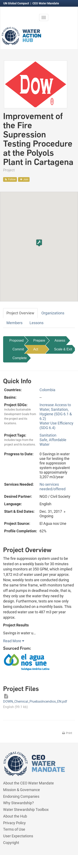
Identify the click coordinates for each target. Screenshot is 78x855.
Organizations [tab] (52, 313)
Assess (59, 340)
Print (67, 733)
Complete (19, 358)
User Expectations (18, 836)
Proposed (16, 340)
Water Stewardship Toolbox (26, 809)
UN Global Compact (16, 3)
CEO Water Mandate (45, 3)
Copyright (11, 842)
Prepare (39, 340)
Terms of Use (14, 829)
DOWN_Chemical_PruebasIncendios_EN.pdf (35, 701)
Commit (18, 349)
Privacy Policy (14, 823)
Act (35, 349)
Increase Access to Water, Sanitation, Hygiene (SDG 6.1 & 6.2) (56, 412)
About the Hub (15, 816)
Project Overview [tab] (20, 313)
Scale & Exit (63, 349)
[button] (39, 243)
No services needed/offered (53, 486)
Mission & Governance (21, 790)
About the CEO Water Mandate (28, 783)
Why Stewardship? (18, 803)
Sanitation (48, 435)
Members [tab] (14, 323)
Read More (13, 641)
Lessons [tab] (36, 323)
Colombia (47, 390)
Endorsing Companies (21, 796)
